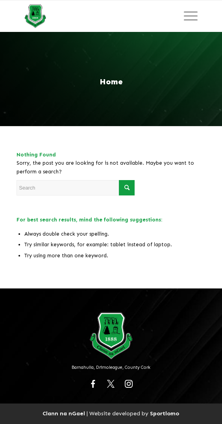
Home (111, 81)
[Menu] (190, 16)
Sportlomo (164, 413)
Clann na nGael (64, 413)
